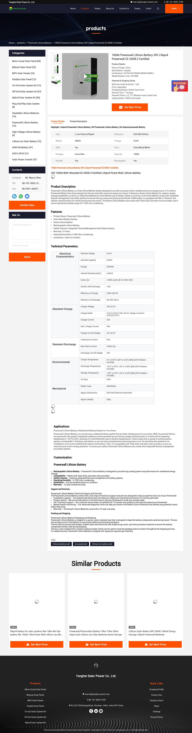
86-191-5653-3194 (173, 2)
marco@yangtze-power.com (144, 2)
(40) (26, 97)
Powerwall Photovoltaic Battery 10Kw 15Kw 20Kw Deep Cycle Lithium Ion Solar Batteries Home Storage (95, 633)
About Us (110, 8)
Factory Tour (156, 695)
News (156, 706)
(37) (24, 159)
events (137, 8)
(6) (26, 134)
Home (73, 8)
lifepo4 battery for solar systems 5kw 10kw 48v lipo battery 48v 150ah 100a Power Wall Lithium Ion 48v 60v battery (35, 633)
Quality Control (156, 700)
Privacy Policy (157, 717)
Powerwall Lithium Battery (39, 43)
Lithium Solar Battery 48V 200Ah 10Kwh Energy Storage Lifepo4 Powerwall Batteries (152, 633)
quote (174, 9)
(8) (26, 105)
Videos (97, 8)
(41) (22, 147)
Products (85, 8)
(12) (24, 79)
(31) (20, 153)
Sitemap (156, 711)
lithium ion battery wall (102, 544)
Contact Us (124, 8)
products (21, 43)
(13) (26, 85)
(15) (25, 115)
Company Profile (156, 689)
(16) (23, 73)
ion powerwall (81, 544)
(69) (26, 61)
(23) (24, 67)
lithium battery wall (61, 544)
